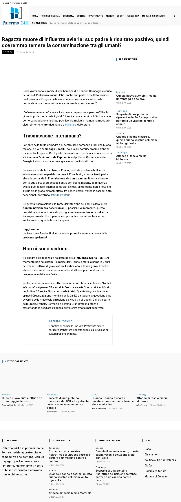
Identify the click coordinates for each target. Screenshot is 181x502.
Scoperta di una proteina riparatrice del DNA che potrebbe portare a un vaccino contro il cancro (137, 115)
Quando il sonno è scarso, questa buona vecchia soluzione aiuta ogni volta (135, 131)
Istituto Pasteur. (60, 195)
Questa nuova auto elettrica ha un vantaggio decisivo (75, 23)
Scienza (8, 52)
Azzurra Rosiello (9, 404)
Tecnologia (121, 110)
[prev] (171, 23)
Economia (121, 92)
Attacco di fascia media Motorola (131, 144)
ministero (71, 124)
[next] (177, 23)
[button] (175, 16)
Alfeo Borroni (52, 407)
